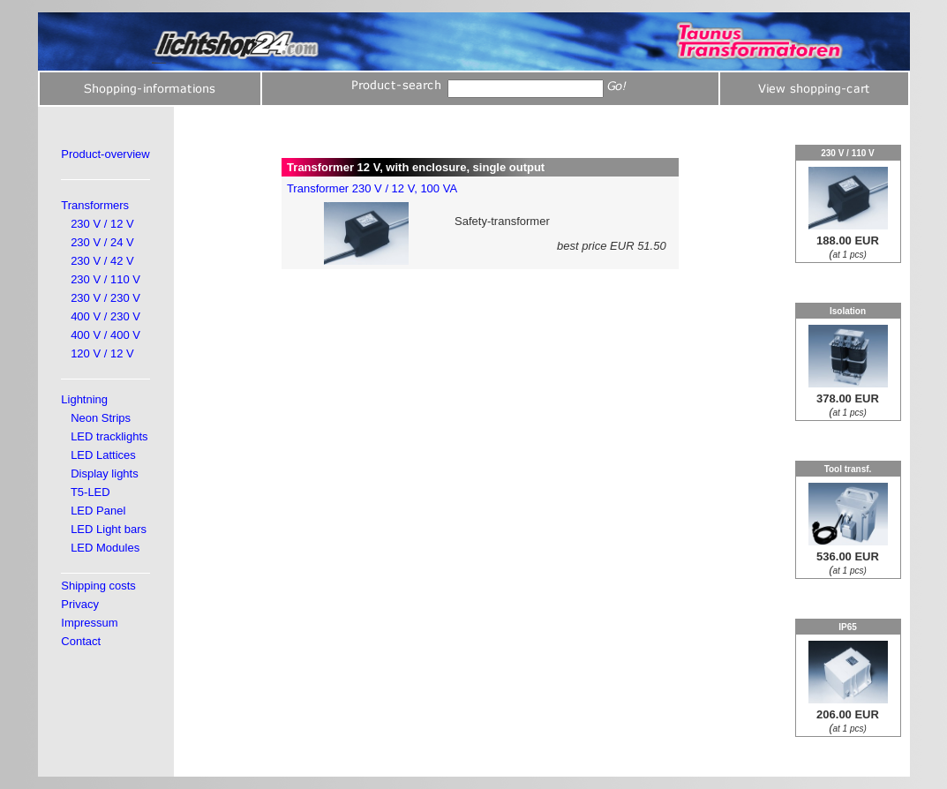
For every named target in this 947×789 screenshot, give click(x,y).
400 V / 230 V (105, 316)
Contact (81, 641)
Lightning (84, 399)
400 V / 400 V (105, 335)
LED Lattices (103, 455)
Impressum (89, 622)
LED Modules (105, 547)
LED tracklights (109, 436)
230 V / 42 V (102, 260)
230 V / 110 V (105, 279)
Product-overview (105, 154)
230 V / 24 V (102, 242)
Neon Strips (101, 418)
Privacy (80, 604)
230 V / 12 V (102, 223)
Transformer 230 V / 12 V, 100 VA (372, 188)
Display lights (105, 473)
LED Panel (98, 510)
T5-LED (90, 492)
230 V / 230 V (105, 297)
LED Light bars (109, 529)
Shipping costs (98, 585)
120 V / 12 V (102, 353)
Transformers (95, 205)
